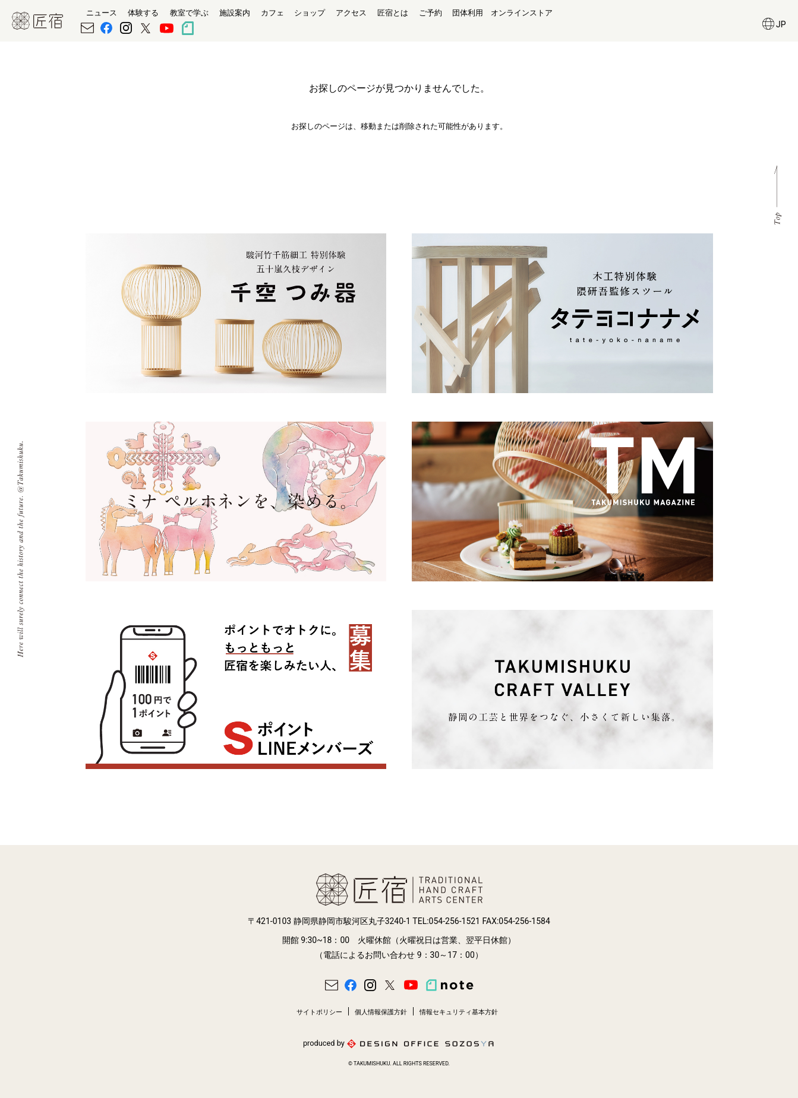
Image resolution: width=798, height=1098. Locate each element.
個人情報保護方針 (381, 1012)
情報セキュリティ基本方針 (458, 1012)
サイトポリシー (319, 1012)
